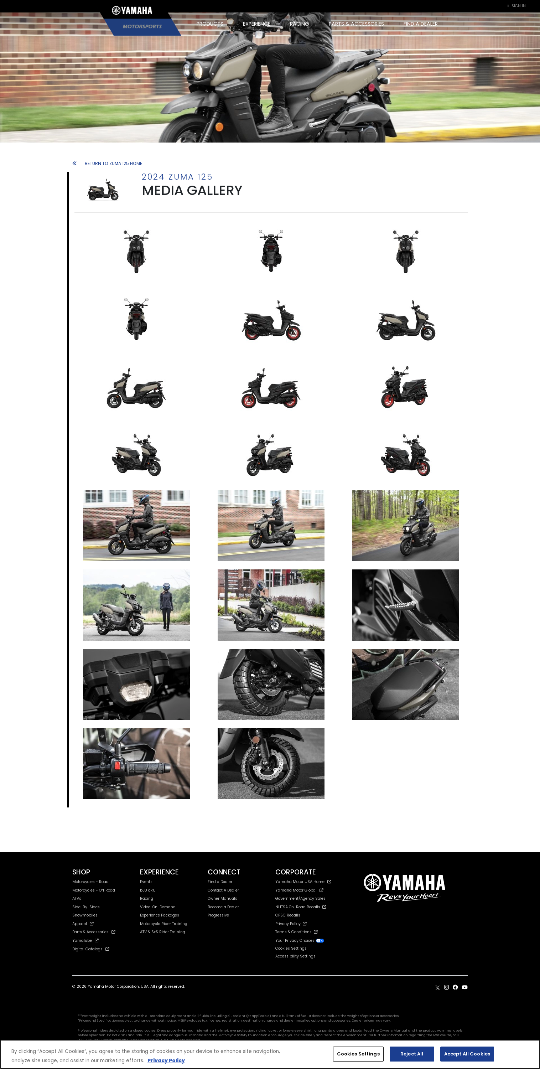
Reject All (411, 1053)
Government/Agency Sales (300, 898)
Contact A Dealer (223, 890)
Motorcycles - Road (90, 881)
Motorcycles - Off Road (93, 890)
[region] (270, 1054)
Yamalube (85, 940)
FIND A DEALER (421, 23)
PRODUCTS (210, 23)
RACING (299, 23)
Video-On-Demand (158, 907)
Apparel (83, 923)
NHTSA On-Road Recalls (300, 907)
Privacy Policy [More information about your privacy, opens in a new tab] (166, 1060)
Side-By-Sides (86, 907)
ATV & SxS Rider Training (162, 932)
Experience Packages (159, 915)
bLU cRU (148, 890)
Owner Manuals (222, 898)
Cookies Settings (291, 948)
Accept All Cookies (467, 1053)
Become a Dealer (223, 907)
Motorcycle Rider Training (163, 923)
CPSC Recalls (287, 915)
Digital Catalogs (90, 949)
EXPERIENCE (256, 23)
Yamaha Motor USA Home (303, 881)
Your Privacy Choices (299, 940)
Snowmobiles (85, 915)
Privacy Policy (291, 923)
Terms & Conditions (296, 932)
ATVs (76, 898)
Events (146, 881)
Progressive (218, 915)
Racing (146, 898)
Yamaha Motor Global (299, 890)
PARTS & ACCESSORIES (356, 23)
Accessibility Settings (295, 956)
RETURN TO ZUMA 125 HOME (107, 163)
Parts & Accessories (93, 932)
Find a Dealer (220, 881)
